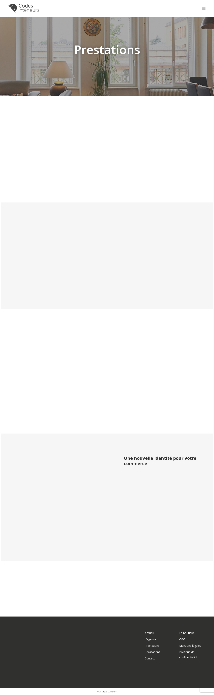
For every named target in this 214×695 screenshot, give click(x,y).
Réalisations (152, 652)
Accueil (149, 633)
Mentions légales (190, 646)
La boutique (187, 633)
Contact (150, 658)
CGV (182, 639)
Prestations (152, 646)
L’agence (150, 639)
